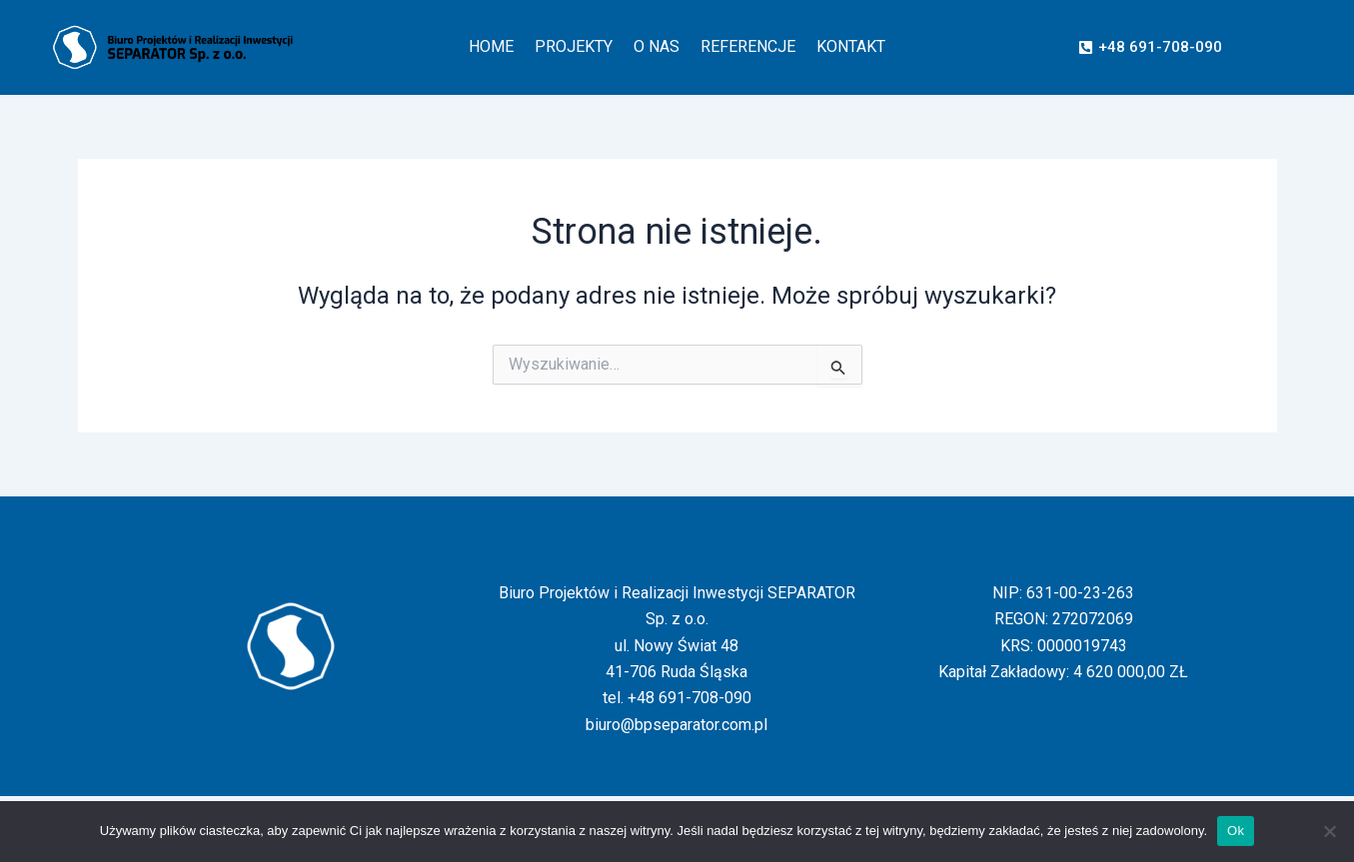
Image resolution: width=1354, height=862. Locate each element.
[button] (1150, 47)
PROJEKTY (574, 46)
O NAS (656, 46)
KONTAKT (850, 46)
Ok (1235, 830)
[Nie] (1329, 831)
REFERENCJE (747, 46)
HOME (491, 46)
